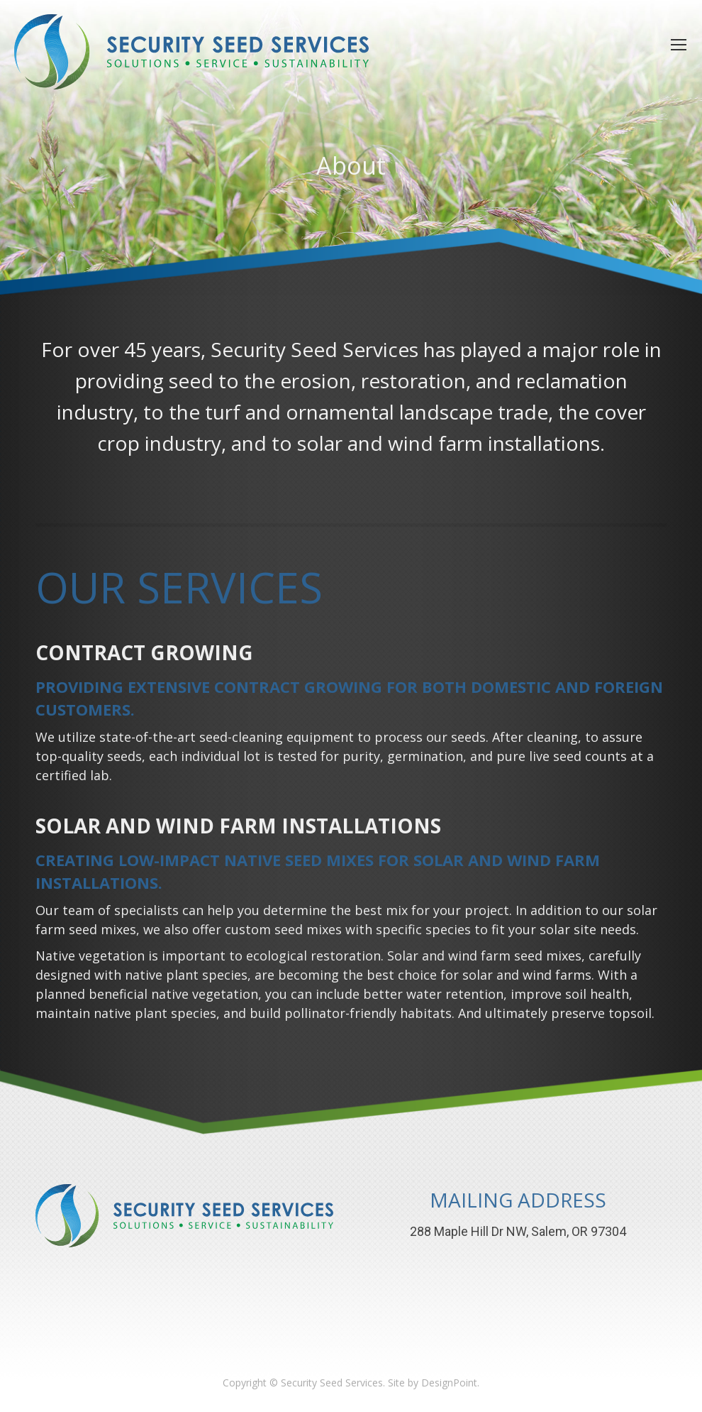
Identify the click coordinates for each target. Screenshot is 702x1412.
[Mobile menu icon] (678, 44)
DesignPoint (449, 1382)
